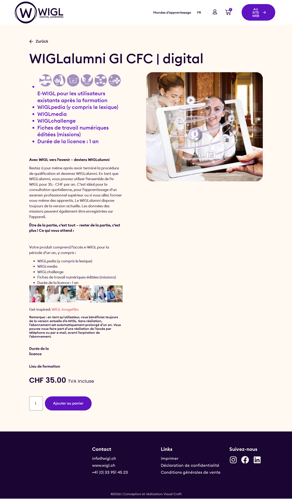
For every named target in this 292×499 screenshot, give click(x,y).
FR (199, 12)
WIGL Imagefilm (65, 309)
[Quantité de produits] (36, 403)
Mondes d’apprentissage (172, 12)
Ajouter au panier (71, 403)
